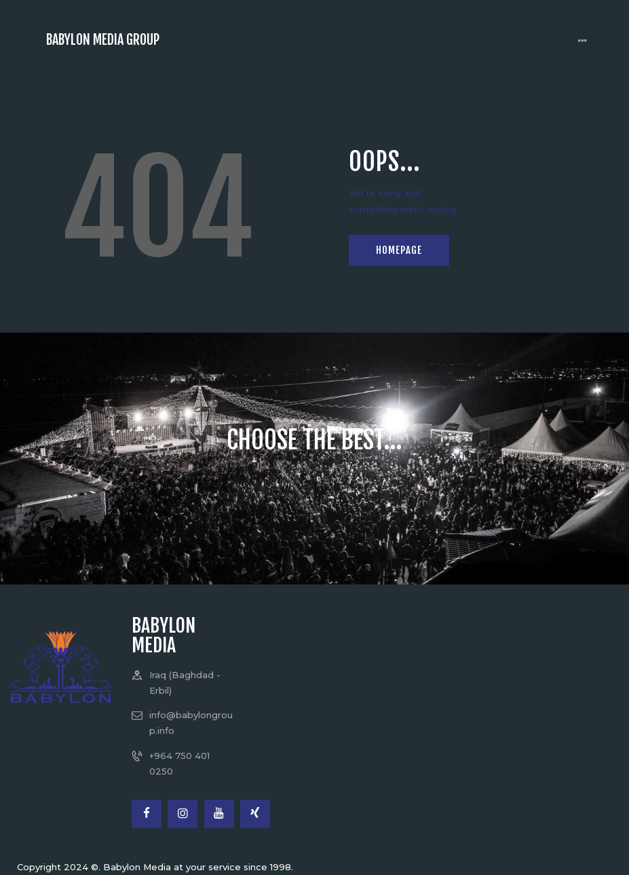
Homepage (399, 250)
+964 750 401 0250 (179, 763)
